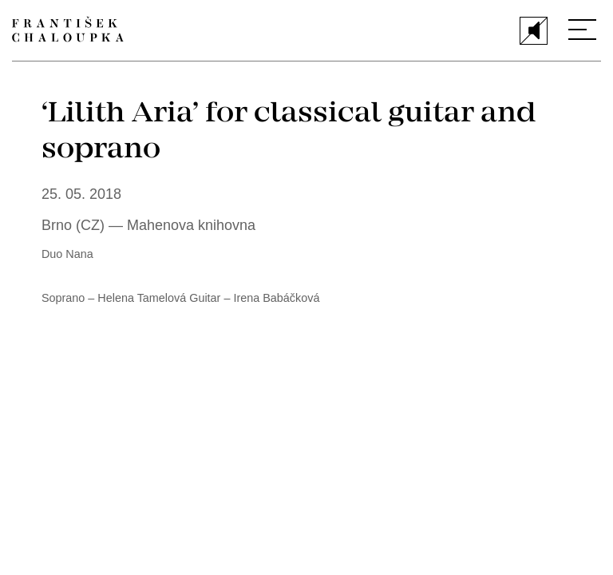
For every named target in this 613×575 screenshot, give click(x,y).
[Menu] (582, 29)
